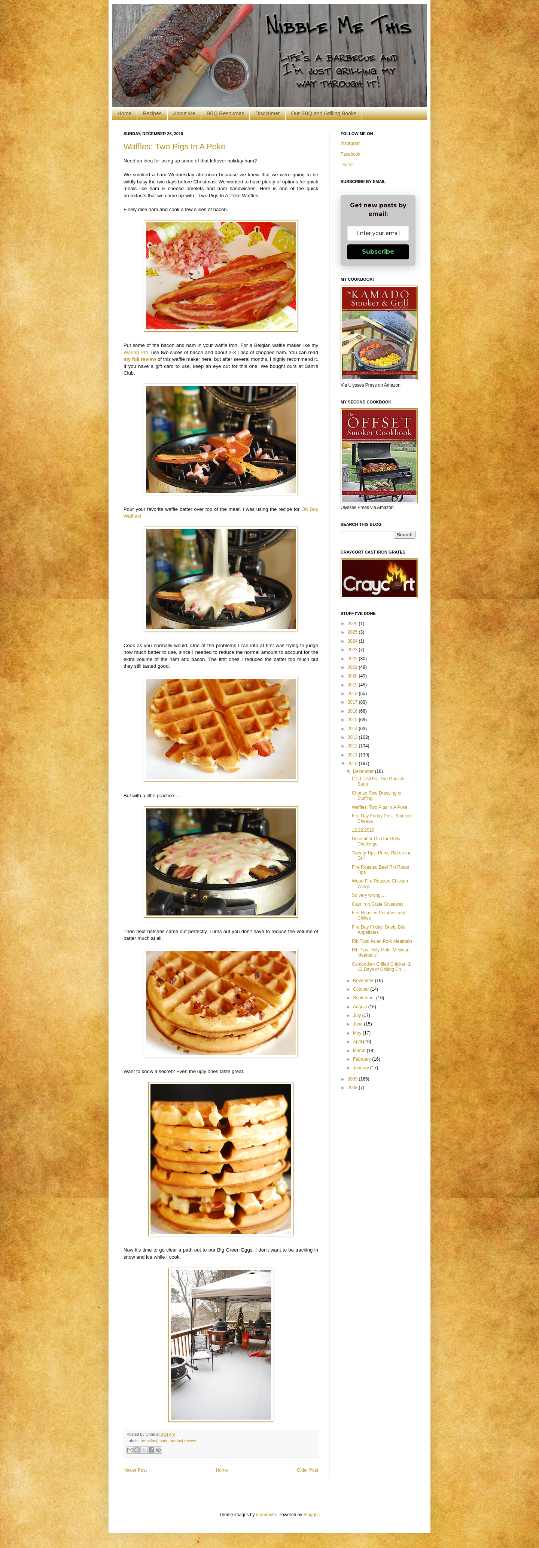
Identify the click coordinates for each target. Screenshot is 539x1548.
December (364, 771)
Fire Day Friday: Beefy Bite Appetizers (378, 929)
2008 (353, 1087)
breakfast (149, 1440)
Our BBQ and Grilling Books (323, 113)
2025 (353, 632)
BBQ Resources (225, 113)
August (360, 1006)
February (362, 1059)
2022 (353, 658)
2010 (353, 763)
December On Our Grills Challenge (376, 841)
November (364, 980)
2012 (353, 746)
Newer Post (135, 1470)
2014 (353, 728)
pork (163, 1440)
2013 (353, 737)
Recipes (152, 113)
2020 (353, 676)
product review (183, 1440)
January (361, 1067)
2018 (353, 693)
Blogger (311, 1514)
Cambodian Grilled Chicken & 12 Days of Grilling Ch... (381, 967)
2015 (353, 719)
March (360, 1050)
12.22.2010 (363, 830)
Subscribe (378, 251)
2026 (353, 623)
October (361, 989)
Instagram (350, 143)
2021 (353, 667)
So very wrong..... (369, 895)
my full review (140, 359)
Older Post (307, 1470)
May (358, 1033)
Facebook (350, 154)
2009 (353, 1079)
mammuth (266, 1514)
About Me (184, 113)
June (358, 1024)
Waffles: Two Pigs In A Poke (174, 146)
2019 (353, 685)
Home (124, 113)
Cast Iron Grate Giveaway (378, 904)
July (357, 1015)
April (358, 1041)
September (364, 997)
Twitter (347, 164)
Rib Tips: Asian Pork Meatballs (382, 941)
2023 (353, 649)
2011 (353, 755)
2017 (353, 702)
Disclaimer (267, 113)
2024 (353, 641)
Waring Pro (136, 352)
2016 (353, 711)
